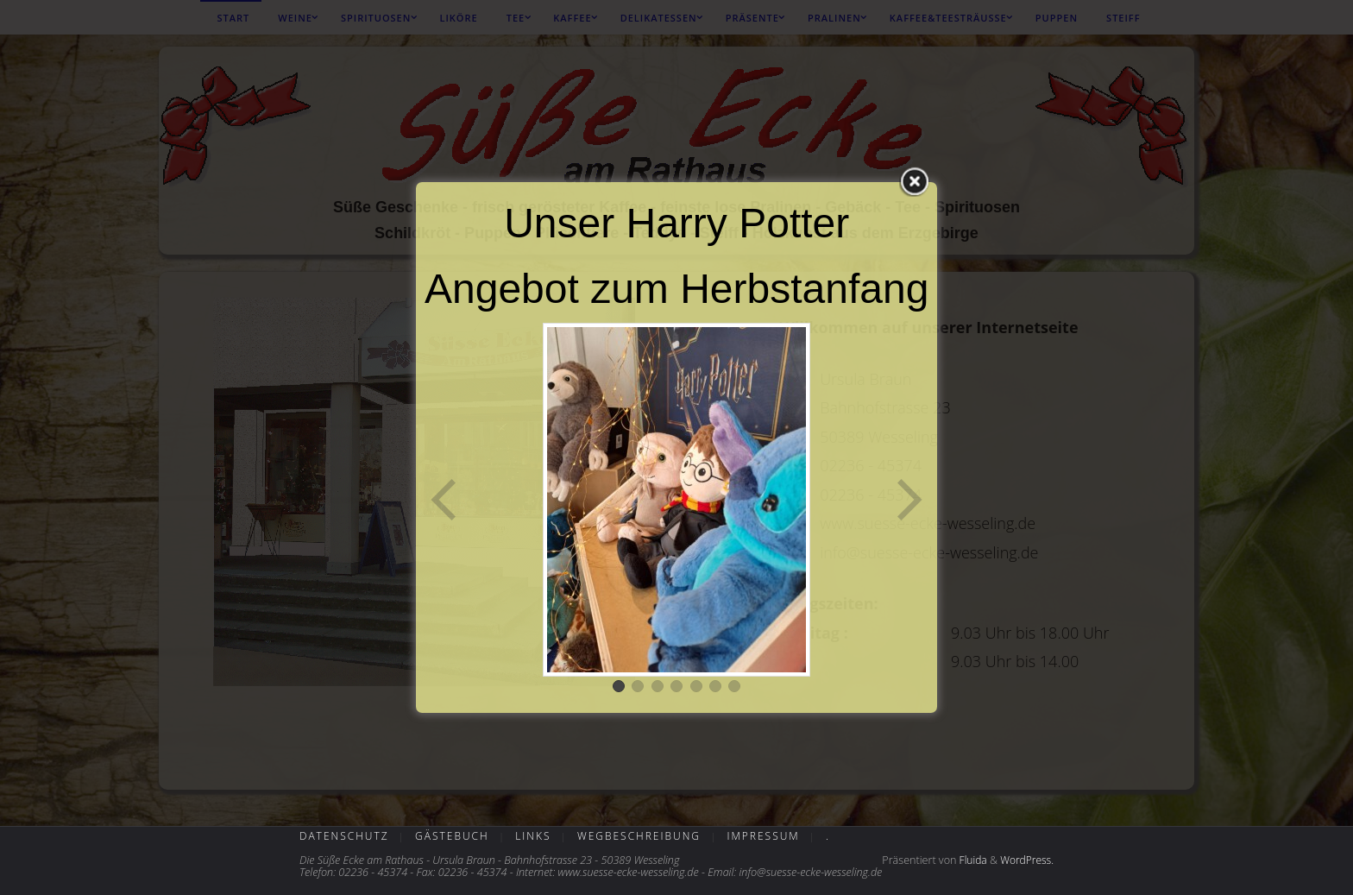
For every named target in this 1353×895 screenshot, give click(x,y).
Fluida (971, 860)
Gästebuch (452, 836)
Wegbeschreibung (639, 836)
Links (533, 836)
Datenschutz (344, 836)
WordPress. (1027, 860)
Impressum (763, 836)
